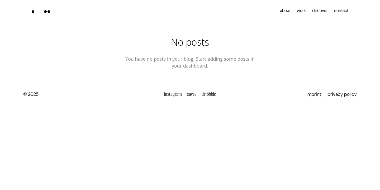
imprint (313, 94)
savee (191, 94)
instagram (173, 94)
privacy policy (342, 94)
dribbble (209, 94)
